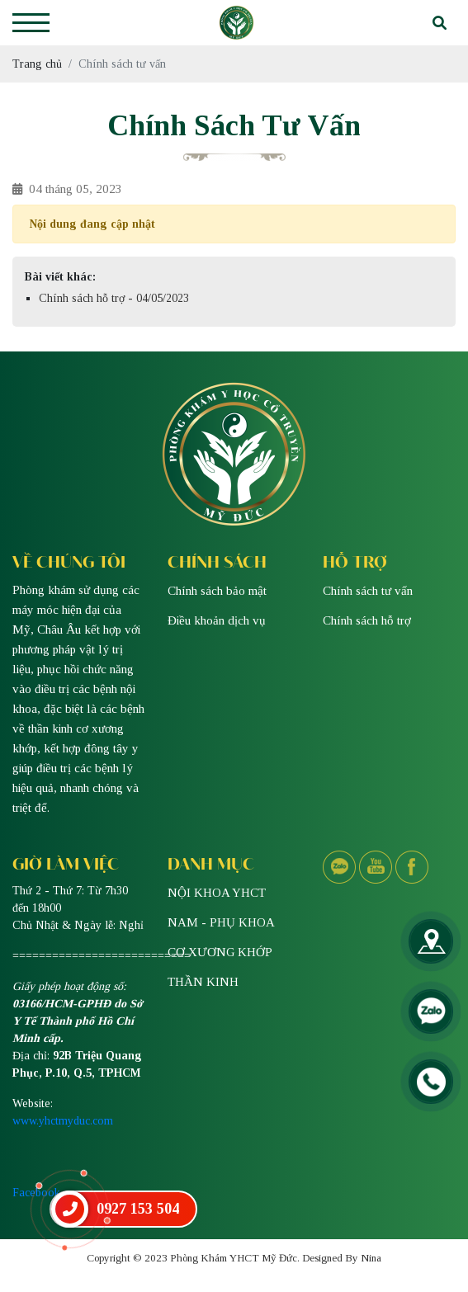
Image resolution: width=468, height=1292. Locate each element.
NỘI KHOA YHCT (217, 892)
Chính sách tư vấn (368, 590)
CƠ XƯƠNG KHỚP (220, 952)
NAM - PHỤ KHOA (221, 922)
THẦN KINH (203, 981)
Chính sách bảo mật (217, 590)
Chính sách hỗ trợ (367, 620)
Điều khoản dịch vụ (217, 620)
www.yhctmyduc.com (62, 1121)
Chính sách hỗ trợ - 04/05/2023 (114, 298)
